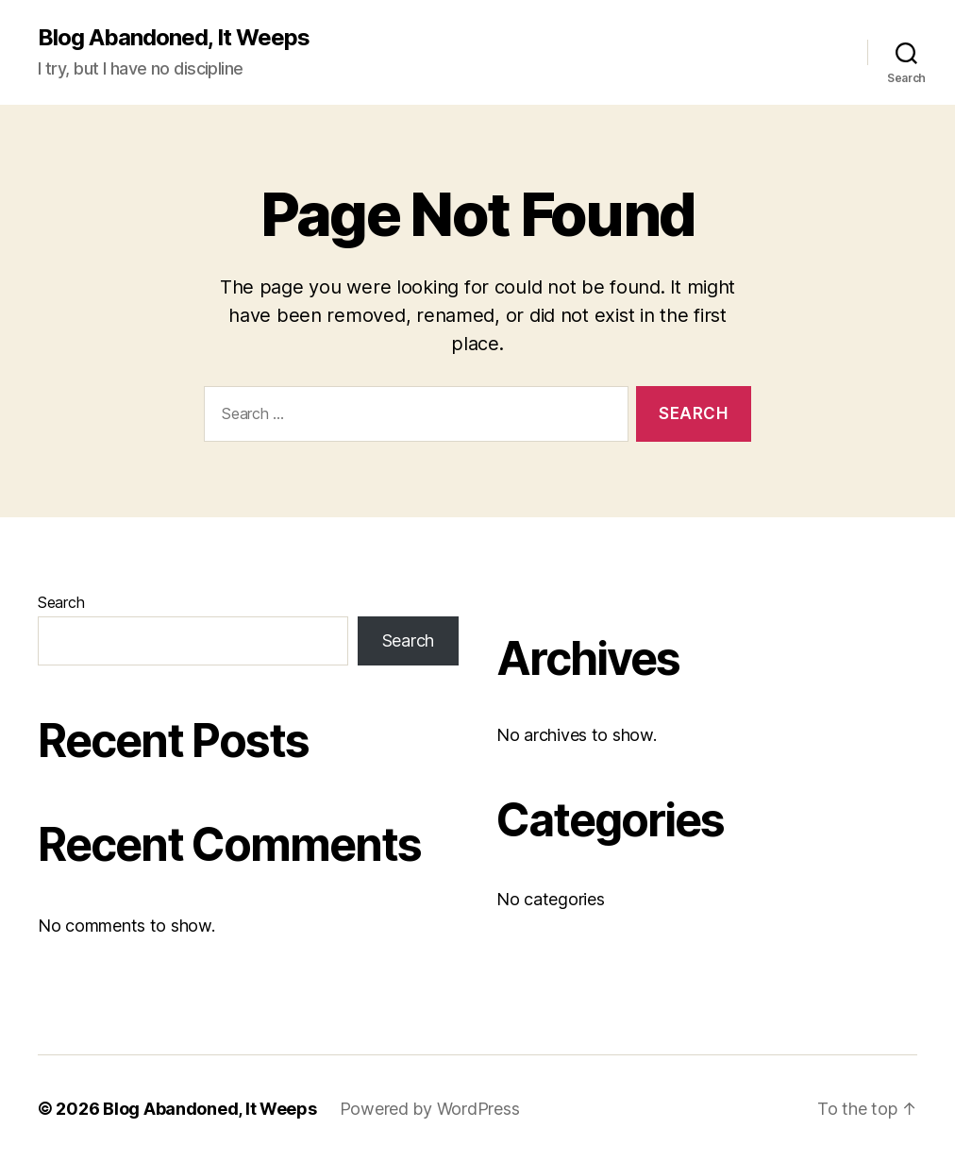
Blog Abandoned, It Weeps (174, 37)
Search (61, 602)
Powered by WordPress (430, 1109)
